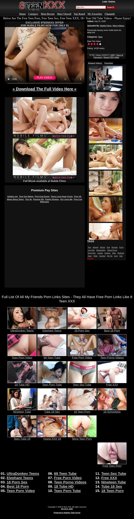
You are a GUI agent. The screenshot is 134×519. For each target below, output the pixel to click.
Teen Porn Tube (51, 383)
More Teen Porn (82, 437)
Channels (110, 14)
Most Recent (47, 14)
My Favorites (95, 14)
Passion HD (38, 199)
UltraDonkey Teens (21, 329)
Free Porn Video (82, 356)
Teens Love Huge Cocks (62, 196)
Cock (116, 256)
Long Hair (91, 250)
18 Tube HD (21, 383)
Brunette (115, 247)
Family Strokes (52, 199)
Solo (121, 256)
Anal (108, 247)
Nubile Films (105, 26)
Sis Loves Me (66, 199)
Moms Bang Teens (15, 199)
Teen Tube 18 (21, 437)
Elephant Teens (51, 329)
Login (104, 1)
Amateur (108, 253)
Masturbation (100, 250)
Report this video (111, 57)
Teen (100, 37)
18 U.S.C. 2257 (67, 509)
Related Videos (95, 63)
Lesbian (100, 253)
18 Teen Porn (82, 410)
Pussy (121, 247)
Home (22, 14)
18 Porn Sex (82, 329)
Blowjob (95, 247)
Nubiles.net (12, 196)
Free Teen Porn (112, 464)
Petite (95, 256)
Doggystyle (92, 253)
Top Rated (79, 14)
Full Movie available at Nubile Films (44, 179)
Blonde (102, 247)
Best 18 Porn (112, 329)
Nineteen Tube (21, 410)
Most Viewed (64, 14)
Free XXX (112, 383)
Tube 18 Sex (51, 410)
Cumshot (102, 256)
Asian (90, 256)
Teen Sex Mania (26, 196)
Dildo (114, 253)
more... (91, 258)
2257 (113, 55)
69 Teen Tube (51, 356)
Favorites (109, 63)
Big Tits (109, 256)
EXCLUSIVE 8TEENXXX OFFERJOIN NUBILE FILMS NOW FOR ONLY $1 (44, 24)
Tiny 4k (28, 199)
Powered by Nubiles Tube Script (67, 513)
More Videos (118, 26)
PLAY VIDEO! (44, 77)
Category (33, 14)
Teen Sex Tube (82, 383)
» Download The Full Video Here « (44, 89)
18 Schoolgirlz (112, 410)
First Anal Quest (42, 196)
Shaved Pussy (112, 250)
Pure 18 (77, 196)
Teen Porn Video (21, 356)
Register (112, 1)
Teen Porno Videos (112, 356)
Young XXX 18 (51, 437)
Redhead (120, 253)
